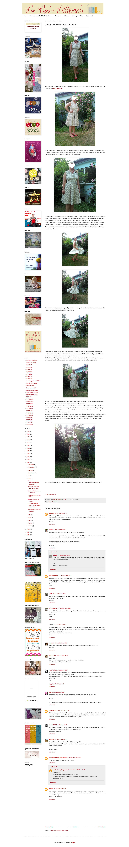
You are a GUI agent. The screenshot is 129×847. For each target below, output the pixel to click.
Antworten (52, 524)
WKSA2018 (29, 420)
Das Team (58, 16)
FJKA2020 (29, 374)
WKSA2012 (29, 417)
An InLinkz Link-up (50, 494)
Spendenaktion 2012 (32, 390)
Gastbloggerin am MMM (33, 381)
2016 (28, 459)
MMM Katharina (53, 502)
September (31, 473)
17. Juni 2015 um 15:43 (60, 725)
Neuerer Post (48, 827)
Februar (30, 523)
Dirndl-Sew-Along (31, 362)
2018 (28, 454)
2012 (28, 535)
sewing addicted (57, 88)
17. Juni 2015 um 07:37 (65, 575)
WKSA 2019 (29, 411)
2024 (28, 437)
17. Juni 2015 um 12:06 (58, 692)
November (31, 467)
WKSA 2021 (29, 413)
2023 (28, 440)
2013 (28, 532)
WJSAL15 (28, 397)
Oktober (30, 470)
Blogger (73, 842)
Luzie (50, 692)
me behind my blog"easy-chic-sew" (58, 757)
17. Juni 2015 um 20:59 (74, 757)
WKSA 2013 (29, 399)
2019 (28, 451)
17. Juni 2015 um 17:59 (61, 739)
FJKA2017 (29, 369)
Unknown (51, 513)
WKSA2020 (29, 424)
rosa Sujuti (52, 655)
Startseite (75, 827)
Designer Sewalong (31, 360)
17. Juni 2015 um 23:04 (79, 770)
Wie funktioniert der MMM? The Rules (40, 16)
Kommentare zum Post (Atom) (59, 830)
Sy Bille (51, 594)
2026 (28, 431)
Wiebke (55, 555)
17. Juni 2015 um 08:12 (64, 555)
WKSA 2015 (29, 404)
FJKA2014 (29, 365)
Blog (25, 16)
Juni (29, 478)
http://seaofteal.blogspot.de (56, 684)
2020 (28, 448)
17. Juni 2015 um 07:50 (60, 625)
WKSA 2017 (29, 408)
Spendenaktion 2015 (32, 394)
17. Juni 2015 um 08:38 (61, 670)
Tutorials (66, 16)
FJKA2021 (29, 376)
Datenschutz (89, 16)
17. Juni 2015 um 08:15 (61, 655)
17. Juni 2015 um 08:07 (61, 643)
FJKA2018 (29, 372)
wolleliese (51, 739)
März (29, 520)
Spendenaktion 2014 (32, 392)
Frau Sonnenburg (53, 575)
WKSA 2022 (29, 415)
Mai (29, 514)
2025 (28, 434)
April (29, 517)
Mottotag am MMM (77, 16)
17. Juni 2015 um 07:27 (60, 513)
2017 (28, 456)
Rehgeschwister (53, 608)
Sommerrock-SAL (31, 388)
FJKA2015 (29, 367)
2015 (28, 462)
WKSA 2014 (29, 401)
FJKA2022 (29, 378)
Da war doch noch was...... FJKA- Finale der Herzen (34, 505)
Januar (30, 526)
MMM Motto (30, 385)
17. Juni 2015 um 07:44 (64, 608)
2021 (28, 445)
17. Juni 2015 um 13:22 (62, 710)
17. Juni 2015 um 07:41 (59, 594)
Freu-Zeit (51, 725)
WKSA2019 (29, 422)
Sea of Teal (52, 670)
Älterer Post (101, 827)
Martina (51, 788)
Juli (29, 476)
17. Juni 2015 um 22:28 (59, 788)
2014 (28, 529)
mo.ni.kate (51, 643)
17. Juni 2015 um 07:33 (59, 529)
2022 (28, 442)
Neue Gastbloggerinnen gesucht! (33, 482)
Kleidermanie (52, 710)
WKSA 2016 (29, 406)
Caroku (50, 529)
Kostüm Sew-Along (31, 383)
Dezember (31, 464)
